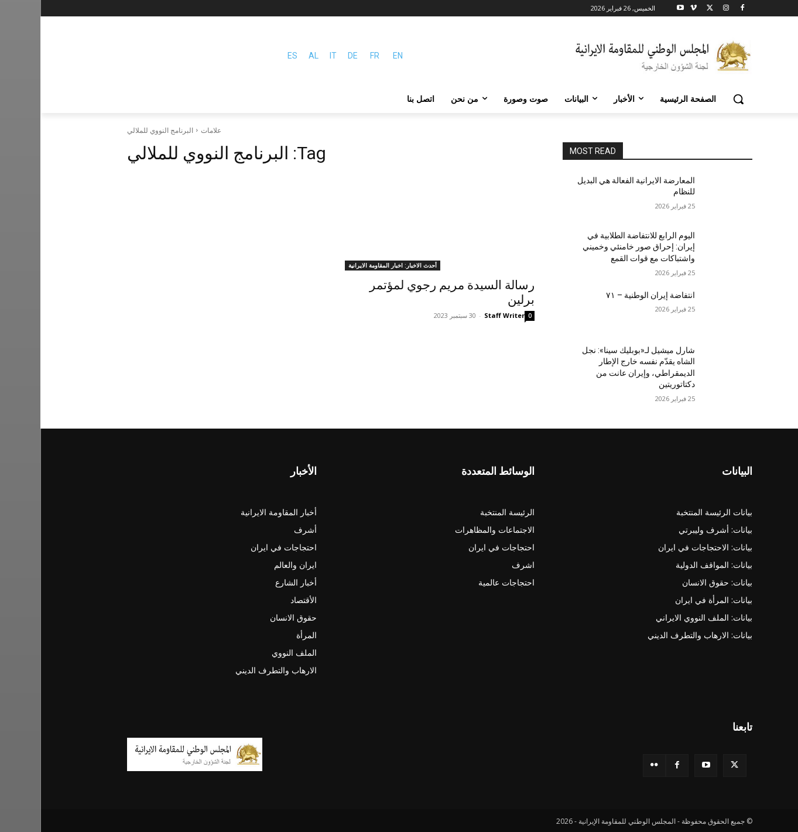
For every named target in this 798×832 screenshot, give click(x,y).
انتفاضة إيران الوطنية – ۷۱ (610, 295)
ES (252, 55)
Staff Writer (464, 315)
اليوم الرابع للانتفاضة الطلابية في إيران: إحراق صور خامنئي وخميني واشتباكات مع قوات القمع (598, 247)
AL (273, 55)
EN (357, 55)
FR (334, 55)
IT (292, 55)
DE (312, 55)
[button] (698, 99)
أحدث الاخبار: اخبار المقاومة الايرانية (352, 265)
